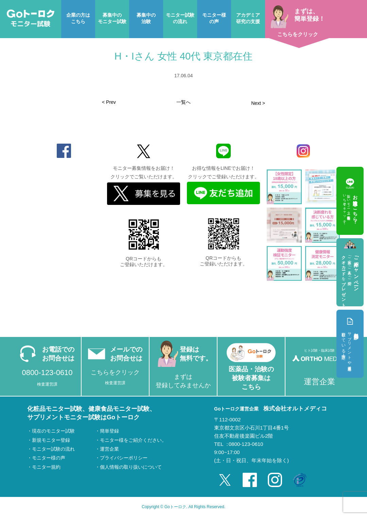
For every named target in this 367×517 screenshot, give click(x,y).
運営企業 (109, 449)
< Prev (109, 102)
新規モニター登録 (51, 440)
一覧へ (183, 102)
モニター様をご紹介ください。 (133, 440)
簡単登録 (109, 431)
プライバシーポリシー (123, 457)
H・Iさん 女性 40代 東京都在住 (183, 56)
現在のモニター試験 (53, 431)
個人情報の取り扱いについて (131, 467)
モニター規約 (46, 467)
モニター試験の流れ (53, 449)
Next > (258, 103)
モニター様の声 (48, 457)
